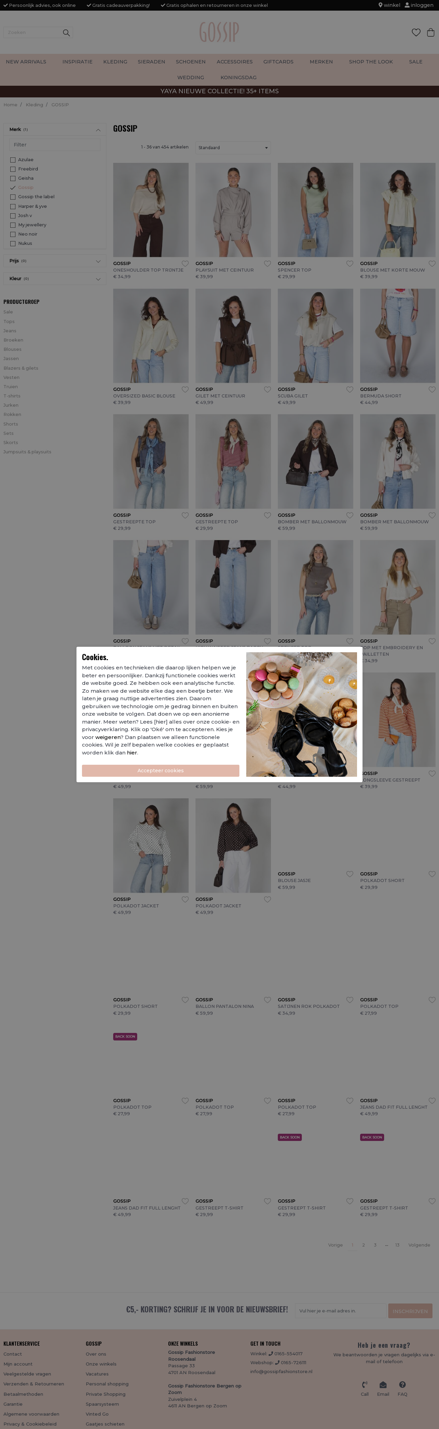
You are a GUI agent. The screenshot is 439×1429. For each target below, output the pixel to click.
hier (132, 752)
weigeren (107, 737)
